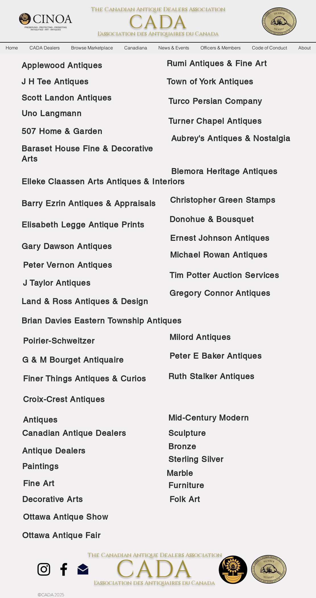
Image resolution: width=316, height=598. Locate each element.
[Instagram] (43, 569)
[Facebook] (63, 569)
